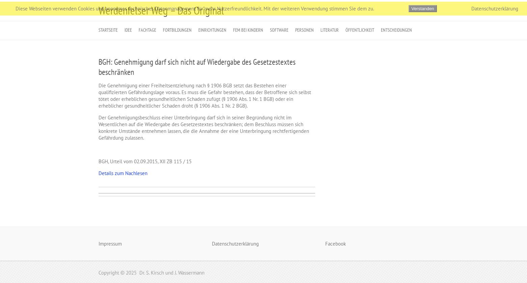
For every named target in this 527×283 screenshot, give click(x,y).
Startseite (108, 30)
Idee (128, 30)
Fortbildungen (177, 30)
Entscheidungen (396, 30)
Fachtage (147, 30)
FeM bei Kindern (248, 30)
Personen (304, 30)
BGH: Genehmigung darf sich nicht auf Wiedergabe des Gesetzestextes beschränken (197, 67)
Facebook (335, 243)
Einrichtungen (212, 30)
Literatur (330, 30)
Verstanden (422, 8)
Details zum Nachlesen (123, 173)
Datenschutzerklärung (235, 243)
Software (279, 30)
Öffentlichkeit (359, 30)
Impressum (110, 243)
